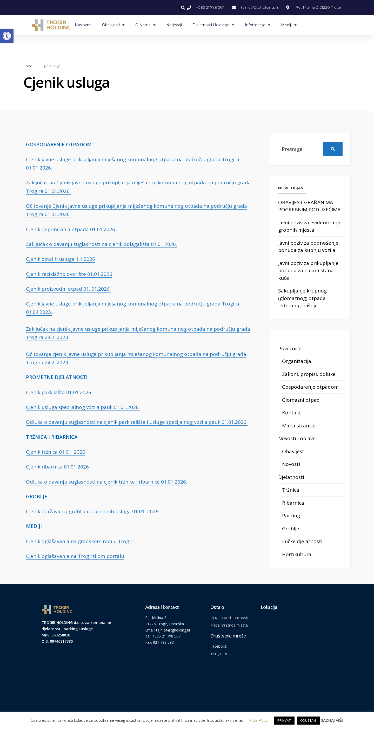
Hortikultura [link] (296, 554)
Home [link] (27, 66)
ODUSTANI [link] (308, 720)
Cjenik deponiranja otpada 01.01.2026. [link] (71, 229)
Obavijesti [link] (113, 25)
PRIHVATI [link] (284, 720)
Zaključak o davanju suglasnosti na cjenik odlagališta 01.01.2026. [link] (101, 244)
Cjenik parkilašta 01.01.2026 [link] (58, 392)
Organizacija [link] (296, 361)
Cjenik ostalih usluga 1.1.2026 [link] (60, 259)
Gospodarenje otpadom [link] (310, 386)
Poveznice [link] (290, 348)
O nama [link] (145, 25)
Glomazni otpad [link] (301, 399)
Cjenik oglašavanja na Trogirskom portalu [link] (75, 556)
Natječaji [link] (174, 25)
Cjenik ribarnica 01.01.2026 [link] (57, 466)
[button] (183, 8)
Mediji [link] (289, 25)
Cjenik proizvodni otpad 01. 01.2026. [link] (68, 288)
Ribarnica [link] (293, 502)
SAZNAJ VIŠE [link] (332, 720)
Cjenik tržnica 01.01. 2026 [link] (55, 451)
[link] (7, 36)
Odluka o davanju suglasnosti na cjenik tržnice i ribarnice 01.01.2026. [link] (106, 481)
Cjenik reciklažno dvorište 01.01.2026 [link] (69, 274)
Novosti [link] (291, 464)
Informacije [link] (257, 25)
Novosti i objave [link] (297, 438)
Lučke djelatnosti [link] (302, 541)
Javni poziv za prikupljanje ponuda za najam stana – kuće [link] (308, 270)
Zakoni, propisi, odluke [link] (309, 374)
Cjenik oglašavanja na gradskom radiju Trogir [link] (79, 541)
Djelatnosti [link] (291, 477)
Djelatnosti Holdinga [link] (213, 25)
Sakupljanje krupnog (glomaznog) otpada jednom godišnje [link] (302, 298)
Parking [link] (291, 515)
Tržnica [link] (290, 489)
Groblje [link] (290, 528)
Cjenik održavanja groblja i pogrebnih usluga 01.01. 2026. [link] (92, 511)
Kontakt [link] (291, 412)
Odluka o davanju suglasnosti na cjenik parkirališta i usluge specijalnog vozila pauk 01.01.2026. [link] (137, 422)
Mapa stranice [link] (299, 425)
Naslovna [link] (83, 25)
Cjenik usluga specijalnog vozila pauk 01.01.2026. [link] (83, 407)
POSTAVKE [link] (258, 720)
